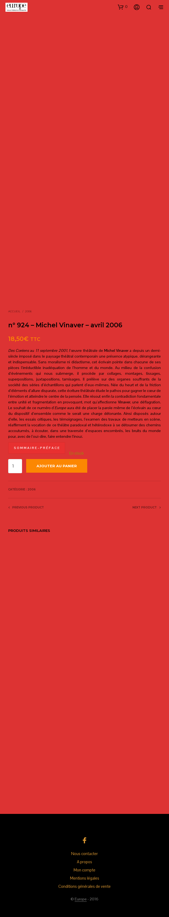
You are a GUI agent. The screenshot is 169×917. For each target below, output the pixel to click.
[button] (123, 7)
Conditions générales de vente (84, 886)
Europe (81, 899)
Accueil (14, 311)
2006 (28, 311)
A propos (84, 861)
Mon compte (84, 870)
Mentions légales (84, 878)
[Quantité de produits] (15, 466)
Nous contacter (84, 853)
